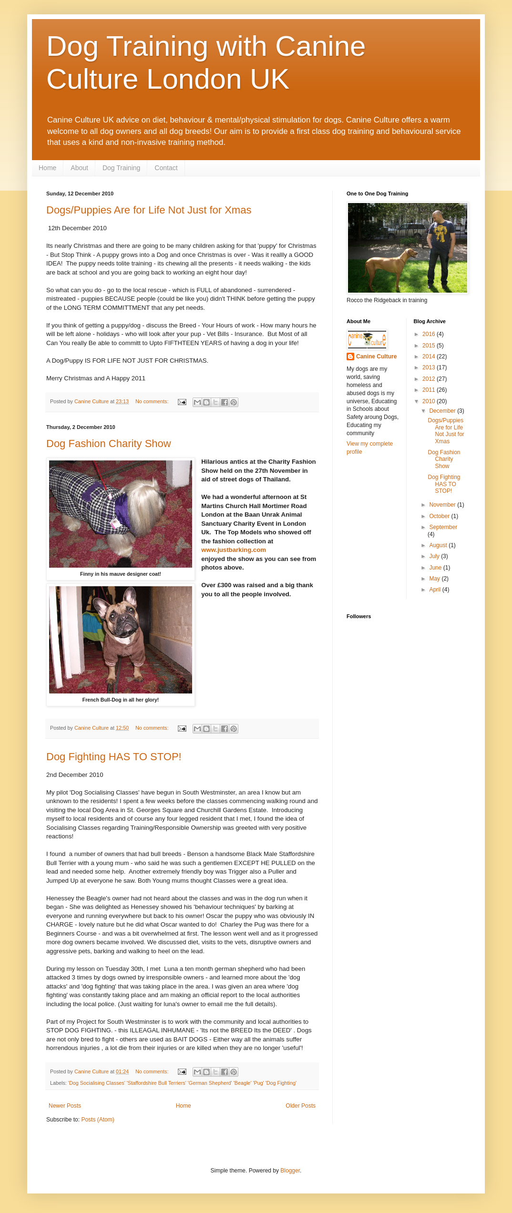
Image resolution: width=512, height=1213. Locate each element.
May (435, 578)
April (435, 589)
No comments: (152, 401)
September (443, 527)
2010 (429, 401)
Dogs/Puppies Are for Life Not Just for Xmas (148, 210)
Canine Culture (376, 356)
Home (47, 168)
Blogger (290, 1170)
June (436, 567)
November (443, 504)
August (439, 545)
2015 (429, 345)
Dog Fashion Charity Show (108, 443)
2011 (429, 390)
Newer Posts (65, 1105)
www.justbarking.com (233, 549)
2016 (429, 334)
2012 (429, 379)
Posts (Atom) (97, 1119)
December (443, 411)
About (79, 168)
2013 (429, 367)
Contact (165, 168)
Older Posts (301, 1105)
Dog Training (121, 168)
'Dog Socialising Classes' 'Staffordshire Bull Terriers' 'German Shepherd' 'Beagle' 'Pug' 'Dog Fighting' (182, 1083)
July (435, 556)
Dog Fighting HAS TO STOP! (114, 757)
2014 (429, 356)
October (440, 516)
